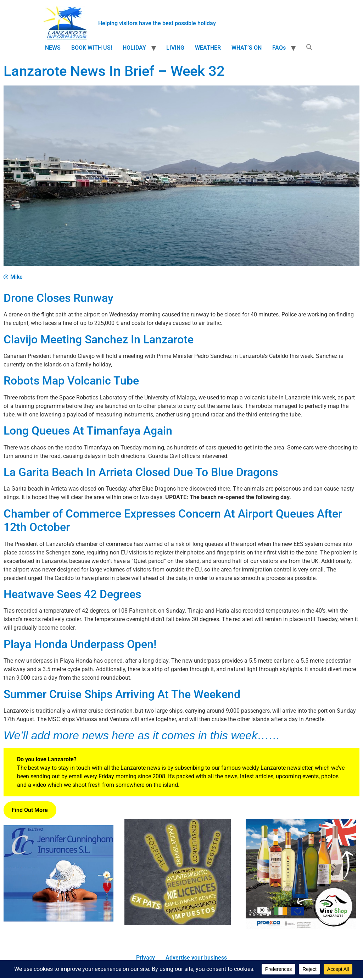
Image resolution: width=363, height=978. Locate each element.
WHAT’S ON (246, 47)
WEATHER (208, 47)
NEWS (53, 47)
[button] (309, 48)
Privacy (145, 957)
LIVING (175, 47)
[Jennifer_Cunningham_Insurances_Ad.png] (58, 926)
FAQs (279, 47)
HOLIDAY (134, 47)
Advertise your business (196, 957)
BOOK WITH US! (91, 47)
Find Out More (30, 810)
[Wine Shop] (301, 927)
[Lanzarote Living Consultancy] (177, 923)
